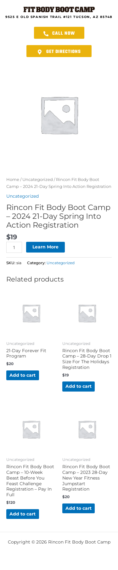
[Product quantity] (14, 247)
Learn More (45, 246)
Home (12, 179)
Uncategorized (37, 179)
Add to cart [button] (22, 375)
